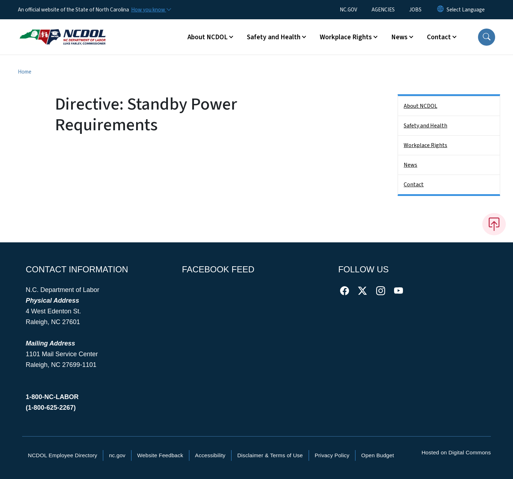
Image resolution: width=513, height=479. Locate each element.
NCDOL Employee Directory (62, 455)
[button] (486, 37)
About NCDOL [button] (208, 37)
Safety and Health (425, 126)
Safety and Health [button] (273, 37)
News (410, 165)
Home (24, 72)
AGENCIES (383, 10)
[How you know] (150, 9)
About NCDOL (420, 106)
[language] (466, 9)
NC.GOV (348, 10)
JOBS (415, 10)
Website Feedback (160, 455)
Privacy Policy (332, 455)
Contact (414, 184)
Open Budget (377, 455)
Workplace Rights (425, 145)
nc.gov (117, 455)
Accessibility (210, 455)
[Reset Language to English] (440, 9)
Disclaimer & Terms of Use (270, 455)
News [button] (399, 37)
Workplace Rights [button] (346, 37)
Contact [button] (439, 37)
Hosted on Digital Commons (456, 452)
